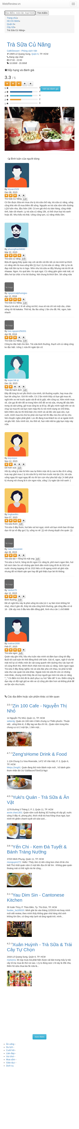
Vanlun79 (12, 590)
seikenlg (11, 721)
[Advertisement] (39, 1011)
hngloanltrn (13, 514)
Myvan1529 (13, 189)
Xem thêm (39, 1037)
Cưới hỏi (10, 1050)
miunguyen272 (14, 862)
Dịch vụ (10, 1065)
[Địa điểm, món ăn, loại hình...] (20, 13)
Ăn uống (10, 1044)
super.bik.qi (13, 380)
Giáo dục (10, 1062)
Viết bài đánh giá (50, 89)
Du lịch (9, 1047)
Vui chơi (10, 1056)
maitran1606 (14, 643)
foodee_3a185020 (15, 910)
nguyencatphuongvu (17, 293)
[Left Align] (7, 83)
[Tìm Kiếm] (42, 13)
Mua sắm (10, 1059)
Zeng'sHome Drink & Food (40, 754)
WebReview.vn (11, 3)
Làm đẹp (10, 1053)
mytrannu (11, 960)
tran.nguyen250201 (17, 331)
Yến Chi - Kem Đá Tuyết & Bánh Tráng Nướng (37, 849)
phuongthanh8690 (16, 249)
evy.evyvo (12, 458)
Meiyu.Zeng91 (14, 767)
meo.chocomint (15, 549)
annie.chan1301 (14, 812)
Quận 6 (35, 54)
